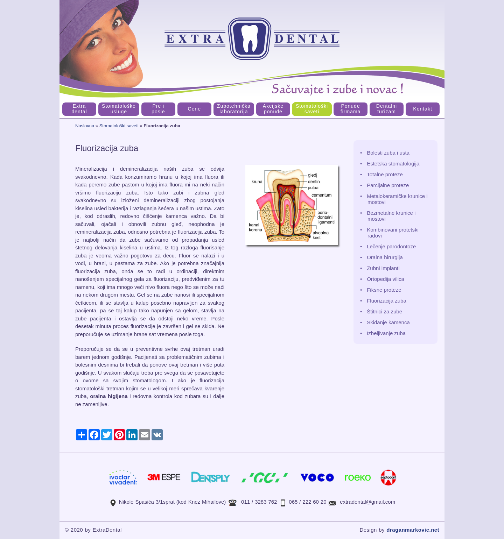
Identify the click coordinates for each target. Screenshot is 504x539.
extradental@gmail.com (367, 502)
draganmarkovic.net (412, 530)
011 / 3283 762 (259, 502)
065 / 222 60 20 (307, 502)
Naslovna (84, 125)
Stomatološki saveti (119, 125)
